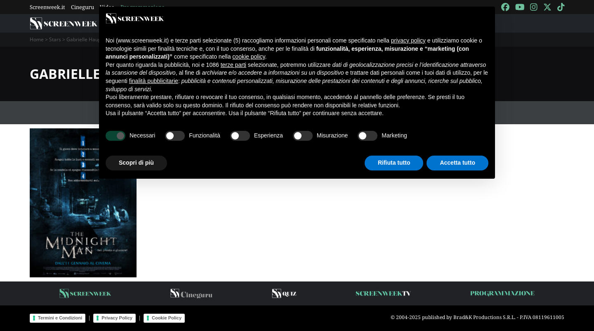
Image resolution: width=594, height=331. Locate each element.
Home (37, 39)
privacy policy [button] (408, 40)
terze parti (233, 64)
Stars (55, 39)
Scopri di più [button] (136, 162)
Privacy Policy (116, 317)
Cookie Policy (167, 317)
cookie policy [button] (248, 56)
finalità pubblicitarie (153, 81)
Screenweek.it (47, 7)
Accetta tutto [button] (457, 162)
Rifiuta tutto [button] (394, 162)
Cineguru (82, 7)
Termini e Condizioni (60, 317)
